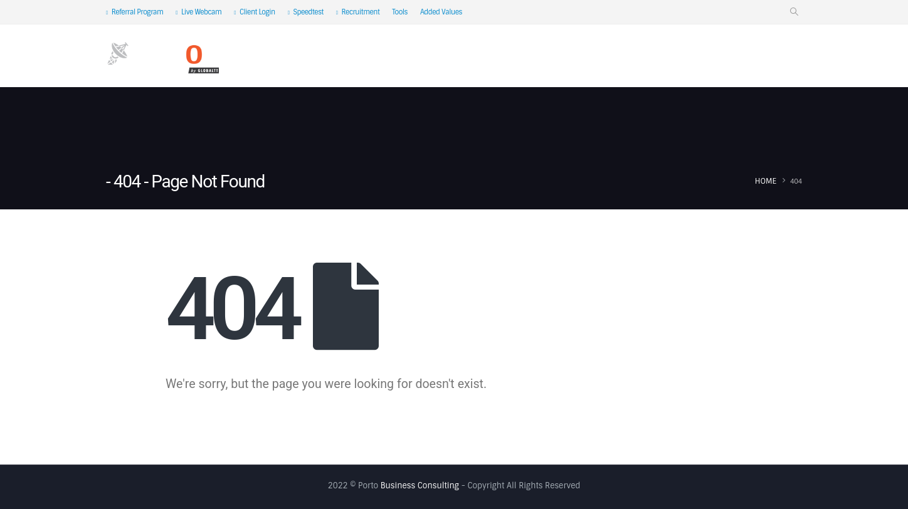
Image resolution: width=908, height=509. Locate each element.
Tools (400, 12)
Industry (643, 56)
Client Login (254, 12)
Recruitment (358, 12)
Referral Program (134, 12)
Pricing (706, 56)
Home (304, 56)
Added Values (441, 12)
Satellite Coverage (554, 56)
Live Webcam (198, 12)
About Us (357, 56)
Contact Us (768, 56)
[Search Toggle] (794, 12)
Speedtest (306, 12)
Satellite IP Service (445, 56)
